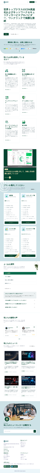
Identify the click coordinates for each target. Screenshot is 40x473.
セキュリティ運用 (24, 459)
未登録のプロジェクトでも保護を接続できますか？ (16, 303)
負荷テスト (22, 457)
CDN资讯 (6, 394)
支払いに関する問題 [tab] (9, 280)
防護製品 (22, 454)
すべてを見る (32, 346)
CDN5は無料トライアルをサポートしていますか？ (15, 300)
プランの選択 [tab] (8, 276)
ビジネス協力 (6, 459)
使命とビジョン (23, 442)
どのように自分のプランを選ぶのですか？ (14, 293)
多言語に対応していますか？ (11, 307)
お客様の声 (22, 446)
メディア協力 (6, 454)
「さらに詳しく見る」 (14, 34)
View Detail (11, 222)
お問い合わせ (23, 445)
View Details (7, 89)
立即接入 (6, 34)
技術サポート (6, 457)
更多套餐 (33, 189)
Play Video (8, 177)
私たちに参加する (7, 456)
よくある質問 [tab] (8, 273)
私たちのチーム (23, 443)
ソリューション (23, 456)
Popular (17, 256)
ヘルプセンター (8, 288)
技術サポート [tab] (8, 283)
